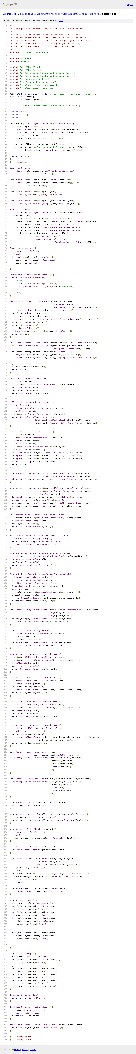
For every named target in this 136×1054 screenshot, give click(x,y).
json (131, 1049)
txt (124, 1049)
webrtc (7, 13)
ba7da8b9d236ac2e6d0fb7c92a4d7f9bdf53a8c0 (48, 13)
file (61, 20)
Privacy (25, 1049)
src (16, 13)
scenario (94, 13)
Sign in (130, 4)
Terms (33, 1049)
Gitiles (17, 1049)
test (84, 13)
